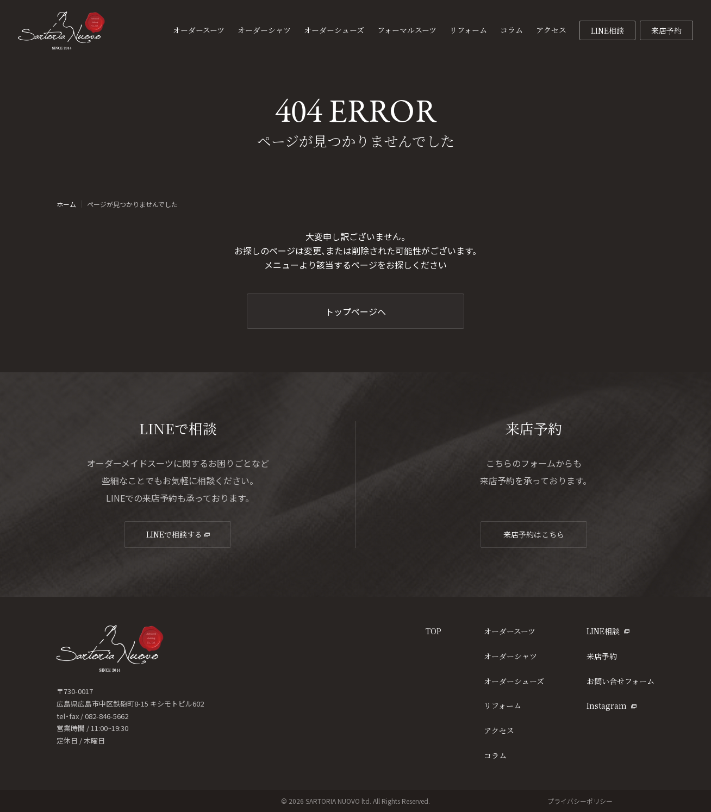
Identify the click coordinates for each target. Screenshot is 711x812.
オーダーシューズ (514, 681)
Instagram (612, 705)
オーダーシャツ (510, 656)
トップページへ (355, 311)
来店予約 (666, 30)
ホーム (66, 204)
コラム (495, 755)
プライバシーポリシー (580, 800)
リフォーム (502, 705)
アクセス (499, 730)
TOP (433, 631)
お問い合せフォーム (620, 681)
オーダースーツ (509, 631)
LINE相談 (607, 30)
